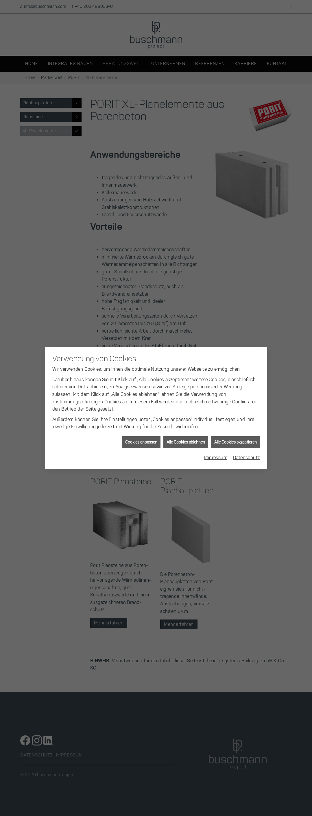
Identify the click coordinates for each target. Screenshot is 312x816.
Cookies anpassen (141, 434)
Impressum (215, 449)
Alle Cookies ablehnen (186, 434)
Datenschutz (246, 449)
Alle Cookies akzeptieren (235, 434)
